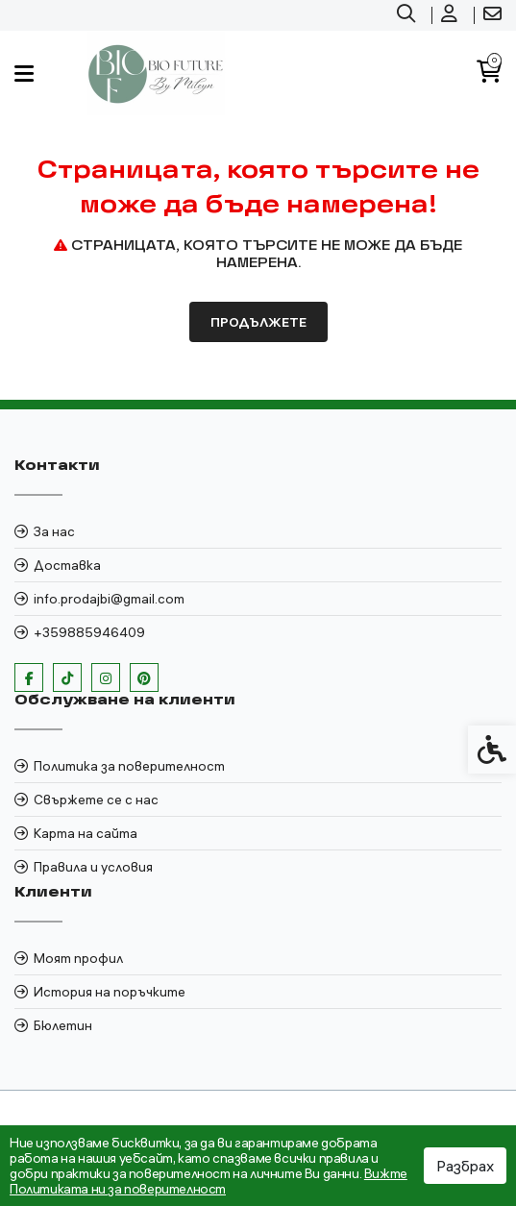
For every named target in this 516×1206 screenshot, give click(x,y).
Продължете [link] (258, 322)
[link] (408, 15)
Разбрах (465, 1165)
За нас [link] (54, 531)
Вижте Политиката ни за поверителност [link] (208, 1181)
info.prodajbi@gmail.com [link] (109, 598)
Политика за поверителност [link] (129, 766)
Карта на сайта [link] (85, 833)
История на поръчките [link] (109, 991)
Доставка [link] (67, 565)
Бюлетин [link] (63, 1025)
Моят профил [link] (78, 958)
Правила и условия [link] (93, 866)
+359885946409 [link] (89, 632)
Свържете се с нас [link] (96, 799)
